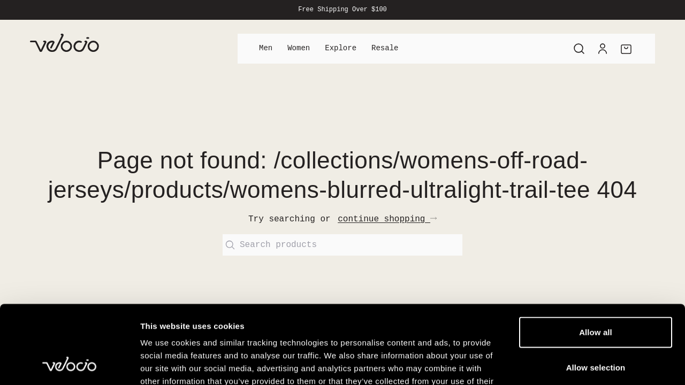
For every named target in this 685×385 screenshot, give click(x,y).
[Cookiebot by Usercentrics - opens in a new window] (69, 364)
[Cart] (626, 48)
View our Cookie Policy (224, 320)
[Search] (579, 48)
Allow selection (596, 293)
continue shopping (387, 219)
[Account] (602, 48)
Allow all (595, 258)
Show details (562, 363)
